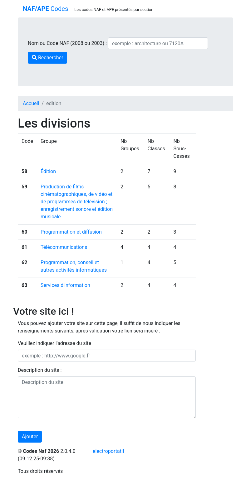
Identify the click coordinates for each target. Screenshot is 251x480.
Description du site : (40, 370)
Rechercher (47, 58)
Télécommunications (64, 247)
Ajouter (30, 436)
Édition (48, 171)
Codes (45, 8)
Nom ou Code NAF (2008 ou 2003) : (68, 43)
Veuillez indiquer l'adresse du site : (56, 343)
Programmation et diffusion (71, 232)
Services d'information (65, 285)
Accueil (31, 103)
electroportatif (108, 451)
